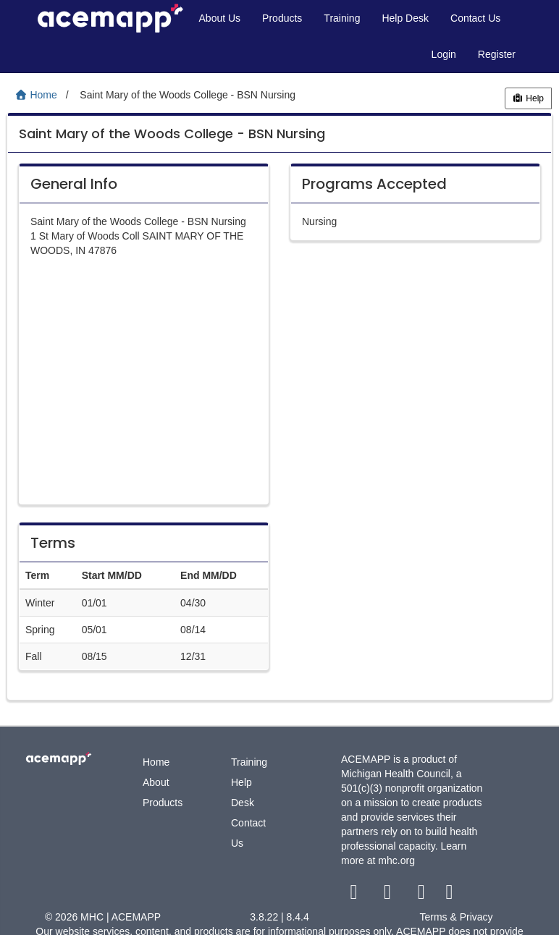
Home (156, 762)
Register (497, 54)
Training (342, 18)
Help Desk (405, 18)
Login (444, 54)
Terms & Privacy (455, 917)
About (156, 782)
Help (528, 98)
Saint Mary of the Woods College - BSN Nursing (172, 133)
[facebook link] (355, 895)
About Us (220, 18)
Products (282, 18)
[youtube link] (422, 895)
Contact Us (475, 18)
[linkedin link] (449, 895)
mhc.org (396, 860)
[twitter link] (389, 895)
